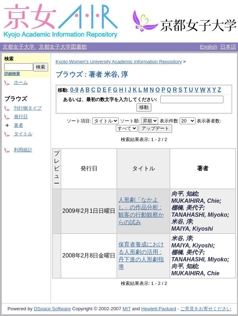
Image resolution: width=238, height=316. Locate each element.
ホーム (21, 82)
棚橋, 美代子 (187, 208)
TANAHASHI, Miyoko (199, 215)
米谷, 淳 (181, 222)
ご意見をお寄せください (205, 308)
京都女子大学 (19, 47)
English (208, 47)
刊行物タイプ (28, 108)
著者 (18, 125)
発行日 (21, 116)
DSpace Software (52, 308)
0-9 (74, 90)
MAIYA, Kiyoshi (192, 229)
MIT (127, 308)
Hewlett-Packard (158, 308)
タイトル (23, 133)
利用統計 (23, 149)
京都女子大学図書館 (63, 47)
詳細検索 (12, 73)
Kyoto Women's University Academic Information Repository (119, 61)
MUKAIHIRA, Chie (195, 201)
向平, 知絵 (184, 194)
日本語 (228, 47)
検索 (9, 58)
